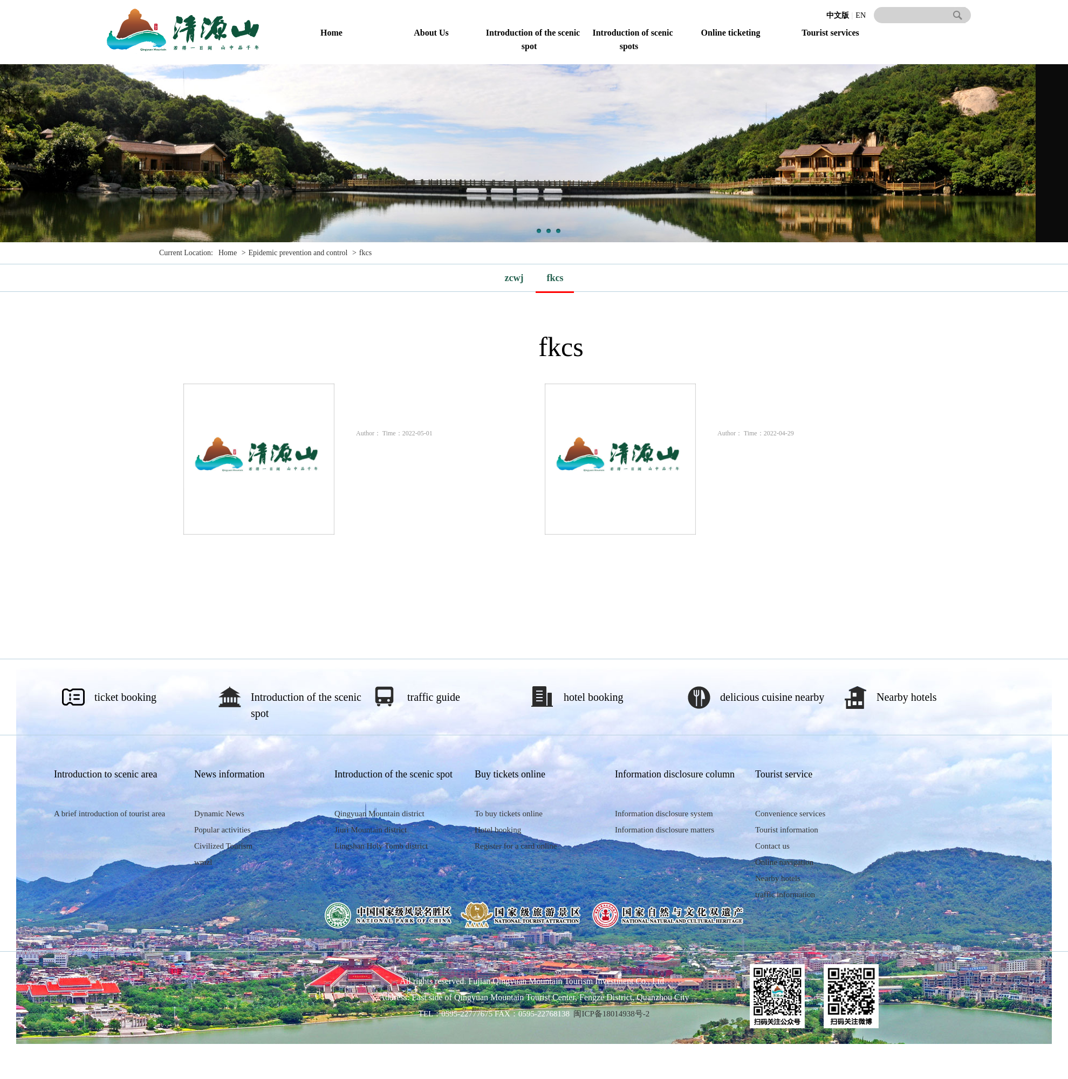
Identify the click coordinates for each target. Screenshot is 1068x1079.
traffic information (785, 894)
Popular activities (222, 829)
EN (860, 15)
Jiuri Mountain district (370, 829)
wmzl (203, 862)
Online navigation (784, 862)
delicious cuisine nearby (772, 697)
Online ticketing (731, 32)
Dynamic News (219, 813)
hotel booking (594, 697)
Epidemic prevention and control (298, 253)
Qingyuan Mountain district (379, 813)
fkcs (365, 253)
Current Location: (186, 253)
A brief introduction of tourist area (109, 813)
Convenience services (790, 813)
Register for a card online (516, 846)
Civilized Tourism (223, 846)
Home (331, 32)
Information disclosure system (664, 813)
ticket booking (125, 697)
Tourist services (830, 32)
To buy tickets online (509, 813)
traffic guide (433, 697)
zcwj (514, 277)
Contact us (772, 846)
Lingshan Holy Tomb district (381, 846)
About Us (431, 32)
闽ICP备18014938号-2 (611, 1013)
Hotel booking (498, 829)
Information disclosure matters (664, 829)
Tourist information (786, 829)
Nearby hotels (907, 697)
